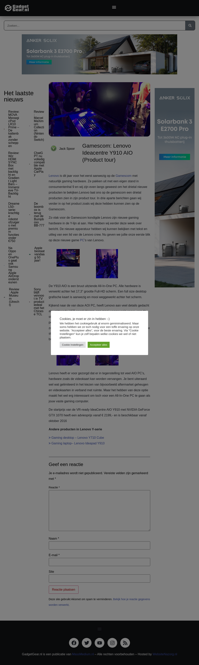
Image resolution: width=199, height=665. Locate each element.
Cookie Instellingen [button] (72, 344)
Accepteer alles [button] (98, 344)
